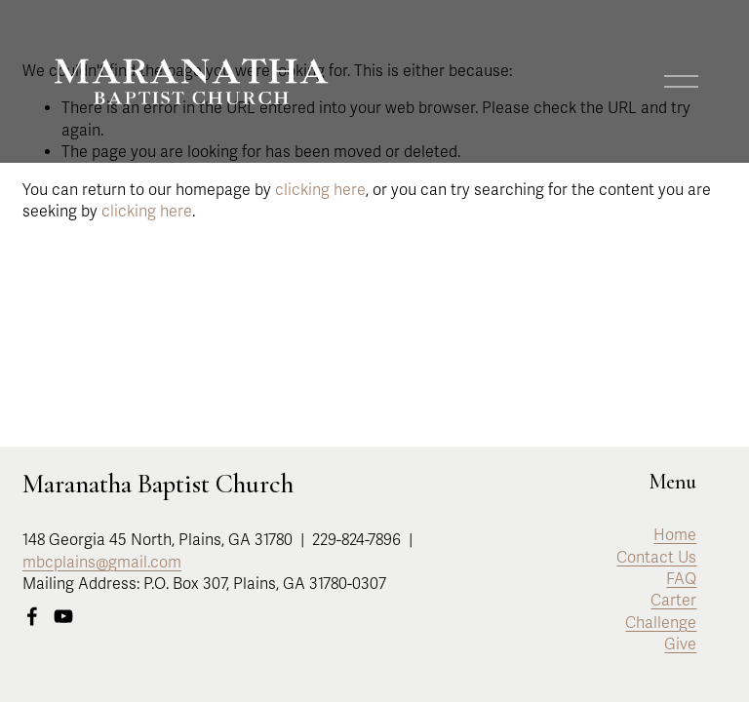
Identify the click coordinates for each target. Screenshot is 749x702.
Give (680, 644)
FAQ (681, 579)
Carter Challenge (660, 611)
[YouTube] (63, 616)
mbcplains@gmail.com (101, 562)
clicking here (320, 190)
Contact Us (656, 557)
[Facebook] (32, 616)
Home (674, 535)
